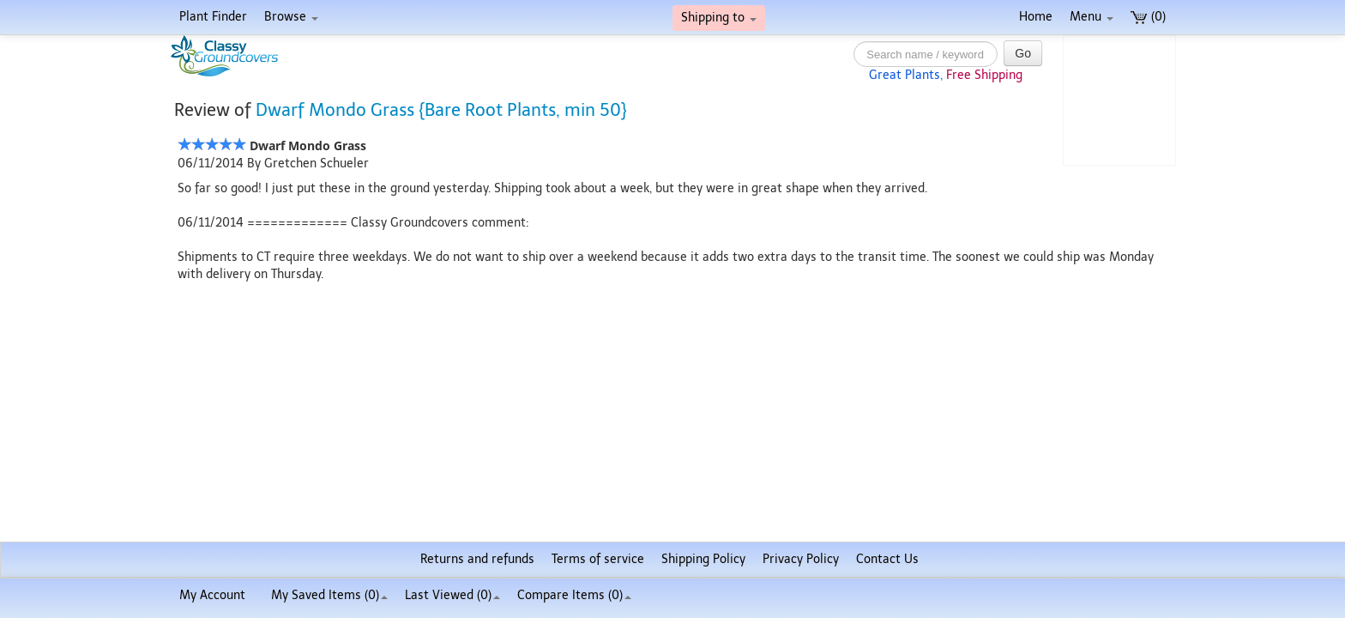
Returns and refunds (477, 559)
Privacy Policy (801, 559)
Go (1023, 53)
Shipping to (719, 17)
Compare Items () (574, 595)
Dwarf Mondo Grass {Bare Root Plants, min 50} (441, 110)
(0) (1148, 16)
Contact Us (887, 559)
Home (1035, 16)
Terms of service (598, 559)
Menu (1091, 16)
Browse (291, 16)
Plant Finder (213, 16)
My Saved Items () (329, 595)
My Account (212, 595)
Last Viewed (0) (452, 595)
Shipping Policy (703, 559)
